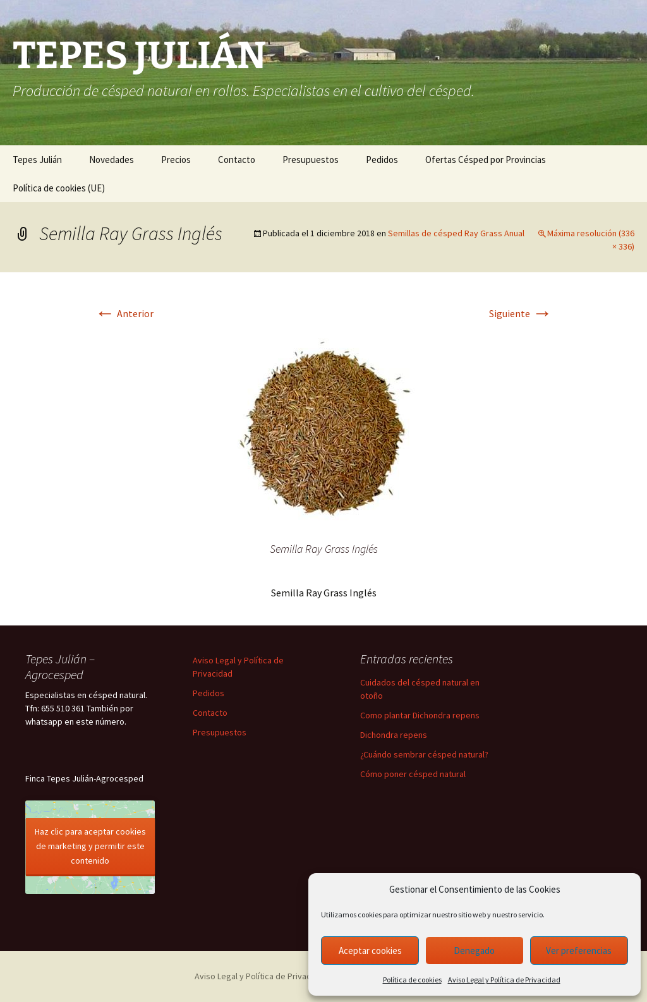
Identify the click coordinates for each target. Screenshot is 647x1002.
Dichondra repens (393, 734)
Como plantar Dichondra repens (420, 715)
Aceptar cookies (370, 951)
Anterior (124, 313)
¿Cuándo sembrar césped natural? (424, 754)
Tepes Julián (37, 160)
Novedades (111, 160)
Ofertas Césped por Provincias (485, 160)
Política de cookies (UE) (59, 188)
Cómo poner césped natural (413, 774)
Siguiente (520, 313)
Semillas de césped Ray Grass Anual (456, 233)
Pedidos (382, 160)
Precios (176, 160)
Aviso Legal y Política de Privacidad (504, 979)
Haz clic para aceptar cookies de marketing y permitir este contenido (90, 846)
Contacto (236, 160)
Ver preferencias (579, 951)
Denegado (474, 951)
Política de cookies (412, 979)
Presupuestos (310, 160)
